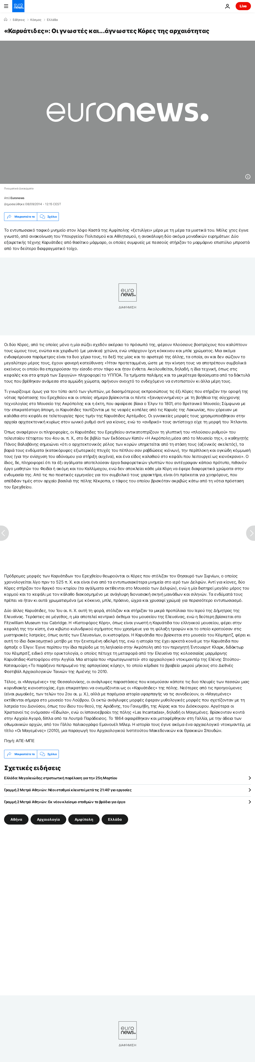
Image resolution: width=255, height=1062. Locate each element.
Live (243, 6)
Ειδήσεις (19, 19)
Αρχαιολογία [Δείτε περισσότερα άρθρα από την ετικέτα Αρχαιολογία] (48, 819)
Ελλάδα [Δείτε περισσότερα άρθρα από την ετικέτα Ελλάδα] (115, 819)
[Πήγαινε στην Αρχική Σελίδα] (18, 6)
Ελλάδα (52, 19)
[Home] (5, 19)
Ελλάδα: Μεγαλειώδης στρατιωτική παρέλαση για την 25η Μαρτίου (60, 778)
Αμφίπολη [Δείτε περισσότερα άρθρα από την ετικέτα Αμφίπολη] (84, 819)
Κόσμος (35, 19)
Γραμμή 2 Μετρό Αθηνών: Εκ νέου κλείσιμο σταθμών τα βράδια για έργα (64, 802)
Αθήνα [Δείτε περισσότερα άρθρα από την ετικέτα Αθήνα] (16, 819)
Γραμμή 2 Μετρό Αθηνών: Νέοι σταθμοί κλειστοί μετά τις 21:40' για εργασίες (68, 790)
